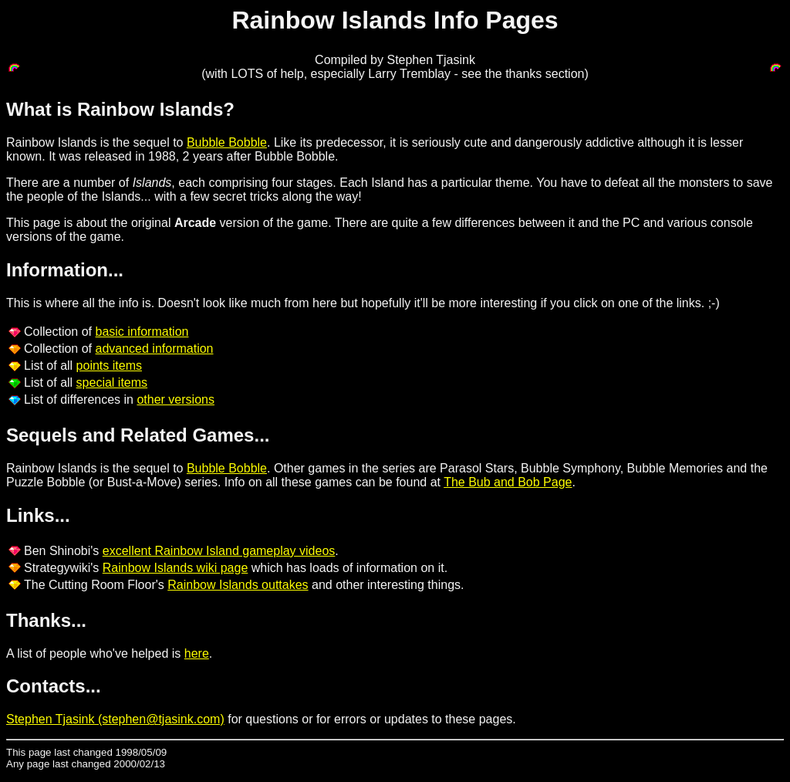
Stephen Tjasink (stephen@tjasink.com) (115, 719)
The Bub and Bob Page (508, 482)
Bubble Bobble (227, 142)
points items (109, 365)
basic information (142, 331)
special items (111, 382)
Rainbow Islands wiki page (175, 567)
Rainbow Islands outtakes (237, 584)
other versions (175, 399)
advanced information (155, 348)
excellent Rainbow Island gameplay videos (219, 550)
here (196, 653)
